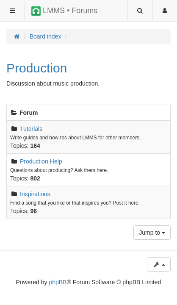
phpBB (57, 282)
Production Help (41, 161)
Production (36, 68)
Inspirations (35, 194)
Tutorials (31, 128)
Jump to (152, 232)
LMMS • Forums (64, 11)
